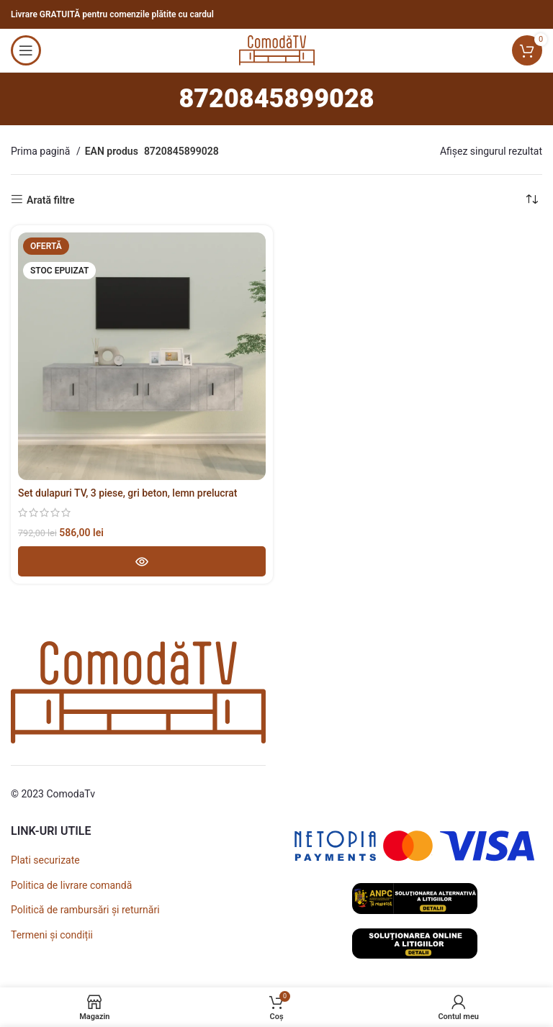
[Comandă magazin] (531, 200)
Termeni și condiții (52, 935)
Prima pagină (42, 151)
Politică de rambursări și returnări (85, 909)
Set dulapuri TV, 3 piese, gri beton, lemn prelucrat (128, 493)
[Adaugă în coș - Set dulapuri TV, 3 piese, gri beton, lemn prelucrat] (142, 561)
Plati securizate (45, 860)
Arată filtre (51, 200)
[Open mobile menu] (26, 50)
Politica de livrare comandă (71, 885)
